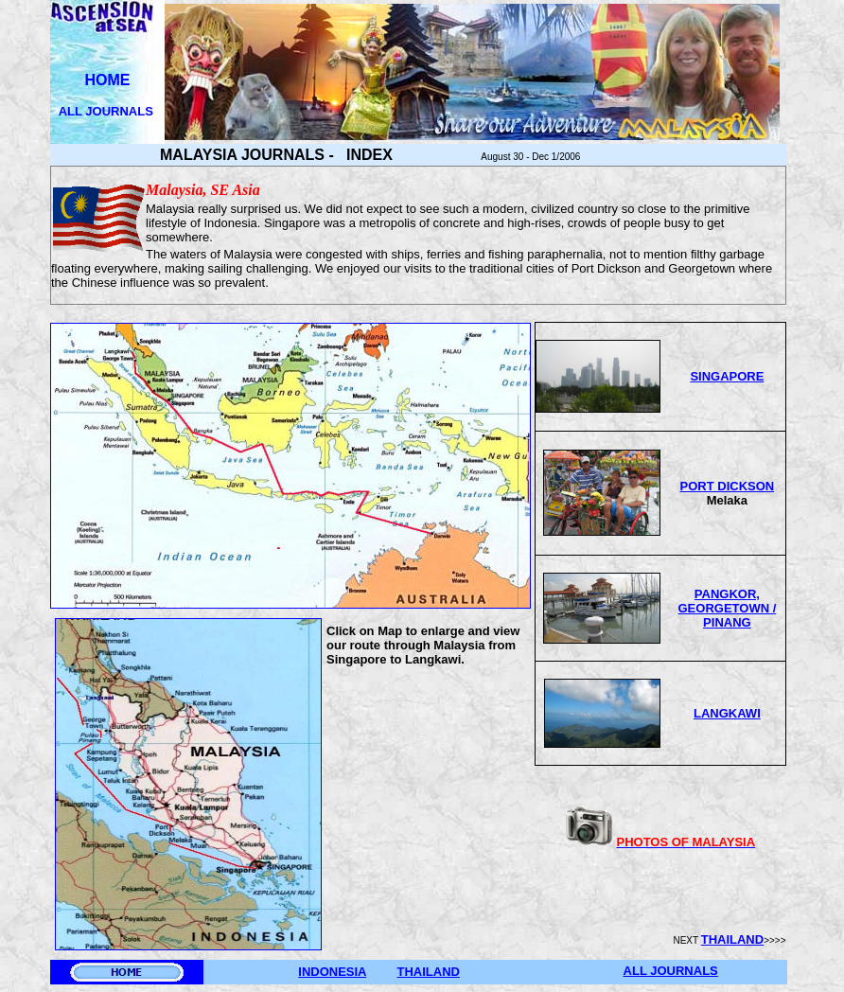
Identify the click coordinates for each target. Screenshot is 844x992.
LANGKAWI (727, 713)
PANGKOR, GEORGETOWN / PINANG (727, 608)
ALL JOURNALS (108, 111)
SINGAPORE (727, 376)
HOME (108, 80)
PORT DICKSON (727, 486)
